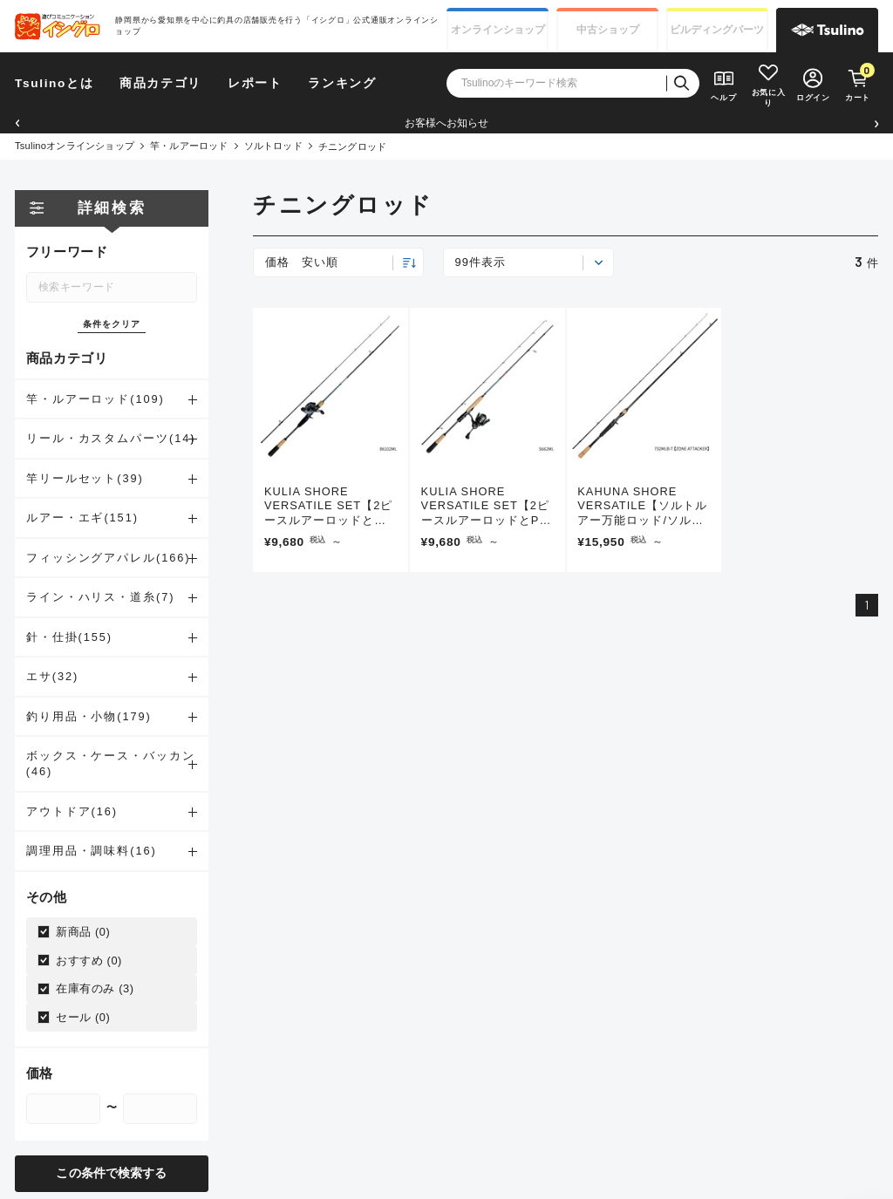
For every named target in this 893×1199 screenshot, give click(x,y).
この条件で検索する (111, 1173)
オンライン (498, 30)
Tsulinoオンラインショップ (74, 145)
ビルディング (717, 30)
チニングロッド (352, 146)
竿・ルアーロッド (189, 145)
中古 (607, 30)
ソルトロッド (273, 145)
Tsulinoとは (54, 83)
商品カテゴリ (160, 83)
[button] (17, 123)
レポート (255, 83)
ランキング (342, 83)
